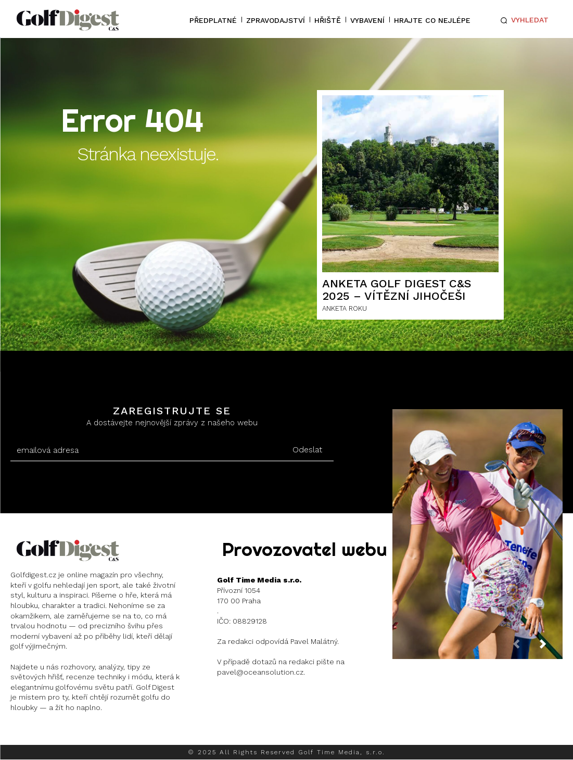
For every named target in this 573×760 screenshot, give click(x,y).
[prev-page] (524, 647)
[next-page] (551, 647)
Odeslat (307, 449)
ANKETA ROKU (344, 308)
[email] (146, 450)
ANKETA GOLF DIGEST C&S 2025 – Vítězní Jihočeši (397, 289)
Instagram (50, 734)
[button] (522, 20)
